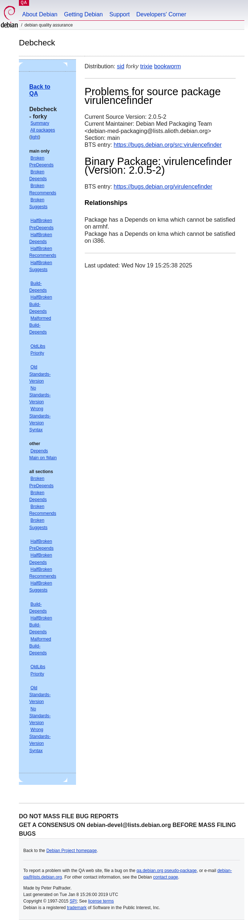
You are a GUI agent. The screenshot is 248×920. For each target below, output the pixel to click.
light (35, 137)
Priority (37, 353)
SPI (73, 901)
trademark (77, 907)
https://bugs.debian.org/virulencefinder (163, 186)
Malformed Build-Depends (40, 325)
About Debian (39, 14)
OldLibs (38, 346)
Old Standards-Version (40, 373)
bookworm (167, 66)
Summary (40, 123)
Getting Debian (83, 14)
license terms (101, 901)
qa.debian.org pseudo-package (167, 870)
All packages (42, 130)
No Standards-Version (40, 395)
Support (119, 14)
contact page (165, 877)
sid (120, 66)
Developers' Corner (161, 14)
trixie (146, 66)
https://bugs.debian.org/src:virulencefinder (168, 145)
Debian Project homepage (71, 850)
